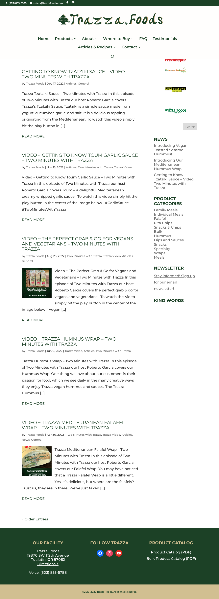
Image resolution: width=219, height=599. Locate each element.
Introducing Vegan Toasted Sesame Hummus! (170, 149)
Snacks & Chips (167, 227)
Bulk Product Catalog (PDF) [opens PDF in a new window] (171, 558)
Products (64, 39)
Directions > (48, 564)
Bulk (158, 231)
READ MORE (33, 136)
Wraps (159, 253)
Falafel (160, 218)
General (83, 83)
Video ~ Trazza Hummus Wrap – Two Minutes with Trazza (69, 341)
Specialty (162, 249)
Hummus (162, 236)
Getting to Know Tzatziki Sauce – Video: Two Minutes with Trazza (74, 74)
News (26, 439)
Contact (129, 47)
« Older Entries (35, 519)
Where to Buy (116, 39)
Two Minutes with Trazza (95, 167)
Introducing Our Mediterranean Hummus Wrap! (168, 164)
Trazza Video (123, 167)
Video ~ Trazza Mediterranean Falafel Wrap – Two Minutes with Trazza (73, 425)
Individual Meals (168, 214)
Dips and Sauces (169, 240)
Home (44, 39)
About (88, 39)
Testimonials (165, 39)
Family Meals (166, 210)
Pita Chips (163, 223)
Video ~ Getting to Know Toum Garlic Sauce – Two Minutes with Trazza (80, 157)
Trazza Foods (35, 83)
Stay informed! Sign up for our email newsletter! (174, 282)
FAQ (143, 39)
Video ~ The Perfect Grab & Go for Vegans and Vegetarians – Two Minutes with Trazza (77, 244)
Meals (159, 257)
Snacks (160, 244)
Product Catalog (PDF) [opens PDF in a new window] (171, 552)
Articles (71, 83)
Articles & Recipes (95, 47)
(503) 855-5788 (53, 572)
